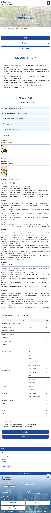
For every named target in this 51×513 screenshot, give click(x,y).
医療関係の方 (25, 437)
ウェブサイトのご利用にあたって (9, 511)
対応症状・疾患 (6, 456)
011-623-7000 (27, 482)
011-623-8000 (27, 484)
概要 (2, 452)
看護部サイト (13, 502)
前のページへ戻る (6, 466)
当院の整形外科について (8, 454)
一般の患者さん (25, 432)
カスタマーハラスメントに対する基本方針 (23, 511)
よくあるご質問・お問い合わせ (42, 511)
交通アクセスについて (9, 486)
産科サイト (38, 502)
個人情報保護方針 (33, 511)
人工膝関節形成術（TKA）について (9, 179)
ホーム (2, 511)
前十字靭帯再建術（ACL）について (9, 158)
